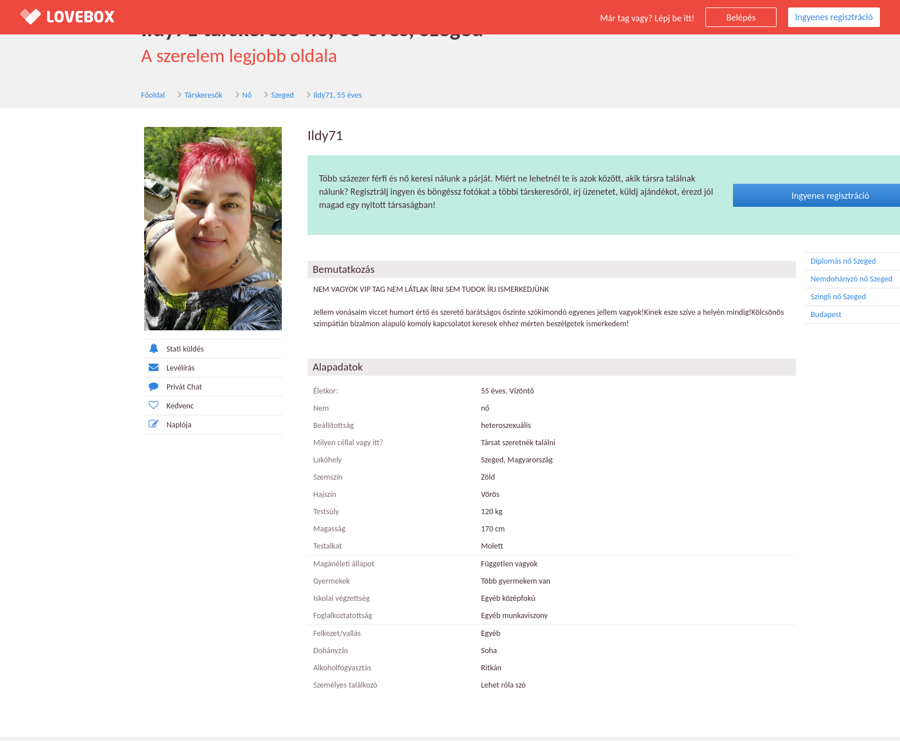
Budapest (786, 319)
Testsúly (239, 515)
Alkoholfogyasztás (255, 672)
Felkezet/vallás (250, 637)
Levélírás (82, 371)
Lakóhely (240, 464)
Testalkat (240, 550)
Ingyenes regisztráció (833, 16)
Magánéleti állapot (256, 568)
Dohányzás (243, 654)
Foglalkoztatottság (255, 619)
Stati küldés (87, 352)
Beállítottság (246, 429)
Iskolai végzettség (254, 602)
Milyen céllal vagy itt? (261, 446)
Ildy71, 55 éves (216, 97)
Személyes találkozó (258, 689)
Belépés (741, 17)
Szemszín (240, 481)
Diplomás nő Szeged (786, 265)
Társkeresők (83, 97)
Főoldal (32, 97)
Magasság (242, 533)
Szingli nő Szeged (786, 301)
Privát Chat (86, 390)
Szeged (161, 97)
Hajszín (237, 498)
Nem (234, 412)
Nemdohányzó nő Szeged (786, 283)
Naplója (80, 428)
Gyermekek (244, 585)
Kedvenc (82, 409)
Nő (125, 97)
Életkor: (238, 395)
